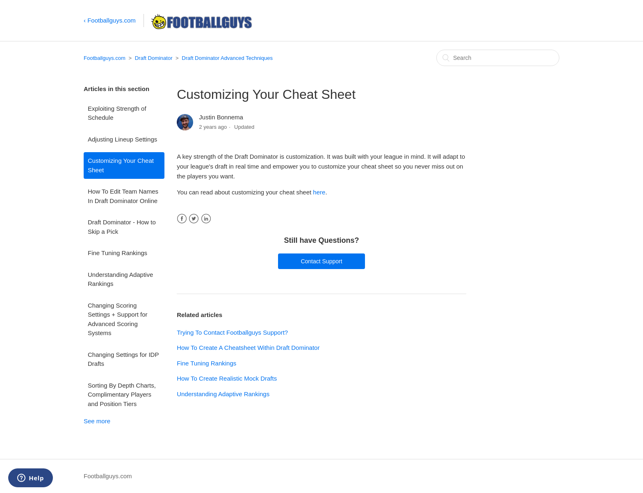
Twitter (194, 219)
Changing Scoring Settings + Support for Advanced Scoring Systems (118, 319)
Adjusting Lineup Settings (122, 139)
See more (97, 421)
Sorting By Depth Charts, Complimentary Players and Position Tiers (122, 394)
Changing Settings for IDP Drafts (123, 359)
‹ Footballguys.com (110, 20)
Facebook (182, 219)
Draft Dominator (154, 58)
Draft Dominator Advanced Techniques (227, 58)
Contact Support (321, 261)
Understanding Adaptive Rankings (120, 279)
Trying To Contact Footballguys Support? (232, 332)
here (319, 192)
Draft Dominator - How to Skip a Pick (122, 227)
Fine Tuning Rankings (117, 252)
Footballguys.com (104, 58)
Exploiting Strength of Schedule (117, 113)
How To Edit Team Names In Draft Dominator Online (123, 196)
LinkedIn (206, 219)
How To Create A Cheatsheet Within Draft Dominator (248, 347)
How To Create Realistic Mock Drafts (227, 378)
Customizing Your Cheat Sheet (121, 165)
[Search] (497, 58)
